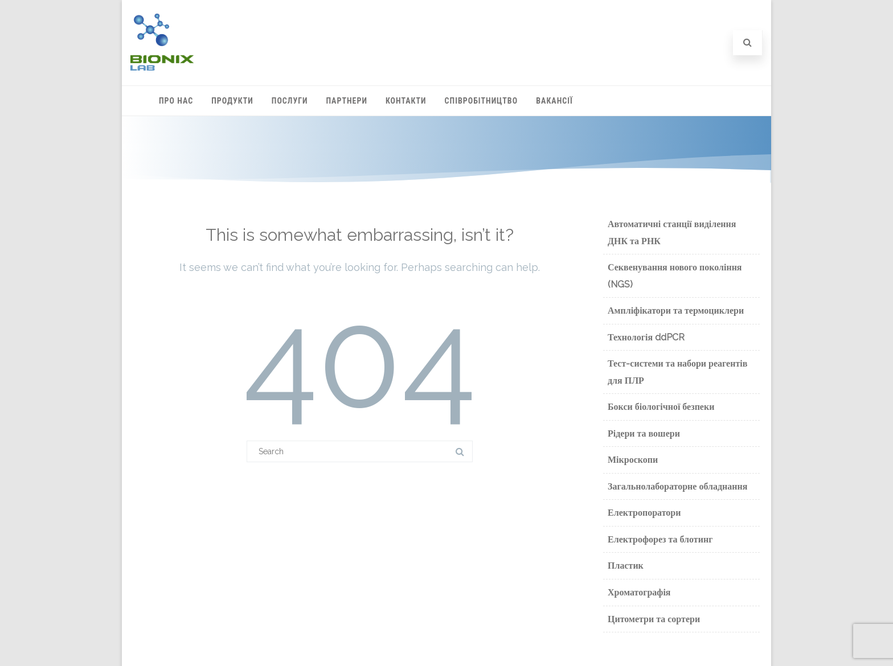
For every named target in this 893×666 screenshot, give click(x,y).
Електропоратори (644, 512)
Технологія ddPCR (646, 337)
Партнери (346, 100)
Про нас (176, 100)
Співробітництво (481, 100)
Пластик (626, 565)
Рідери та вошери (644, 433)
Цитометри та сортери (654, 619)
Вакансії (554, 100)
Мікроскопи (633, 459)
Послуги (290, 100)
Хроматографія (639, 592)
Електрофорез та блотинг (660, 539)
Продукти (232, 100)
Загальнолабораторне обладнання (677, 486)
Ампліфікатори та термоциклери (676, 310)
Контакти (406, 100)
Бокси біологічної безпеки (661, 406)
